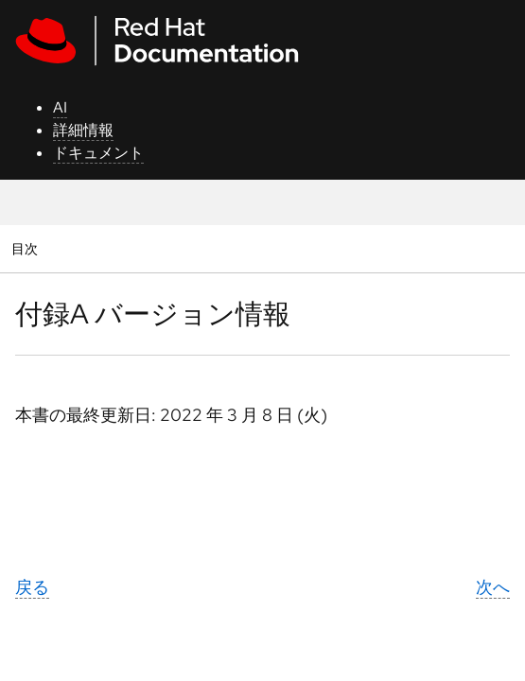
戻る (32, 587)
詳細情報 (83, 130)
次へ (493, 587)
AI (60, 107)
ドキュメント (98, 153)
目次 (27, 248)
